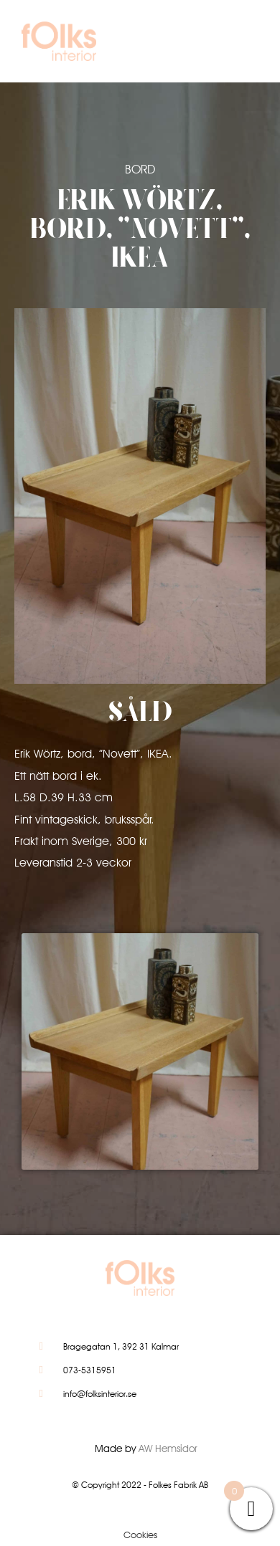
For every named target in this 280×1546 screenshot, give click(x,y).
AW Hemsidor (168, 1448)
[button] (238, 45)
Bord (140, 169)
